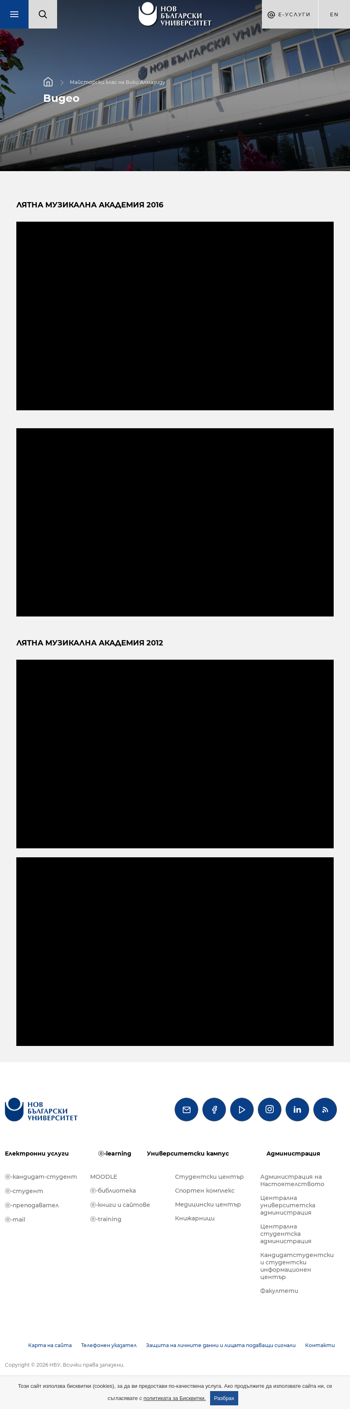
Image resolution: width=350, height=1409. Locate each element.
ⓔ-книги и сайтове (120, 1205)
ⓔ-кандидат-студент (41, 1176)
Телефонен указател (109, 1345)
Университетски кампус (188, 1153)
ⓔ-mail (15, 1219)
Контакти (320, 1345)
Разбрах (224, 1398)
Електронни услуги (37, 1153)
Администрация (293, 1153)
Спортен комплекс (205, 1190)
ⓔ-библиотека (113, 1190)
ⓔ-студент (24, 1191)
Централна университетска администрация (287, 1205)
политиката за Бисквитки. (175, 1398)
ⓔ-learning (114, 1153)
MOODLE (103, 1176)
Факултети (279, 1291)
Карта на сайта (50, 1345)
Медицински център (208, 1204)
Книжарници (195, 1218)
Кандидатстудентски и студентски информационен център (297, 1266)
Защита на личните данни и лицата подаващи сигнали (221, 1345)
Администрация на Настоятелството (292, 1180)
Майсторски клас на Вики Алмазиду (117, 82)
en (334, 14)
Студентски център (209, 1176)
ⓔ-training (106, 1219)
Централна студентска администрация (286, 1234)
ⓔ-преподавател (32, 1205)
